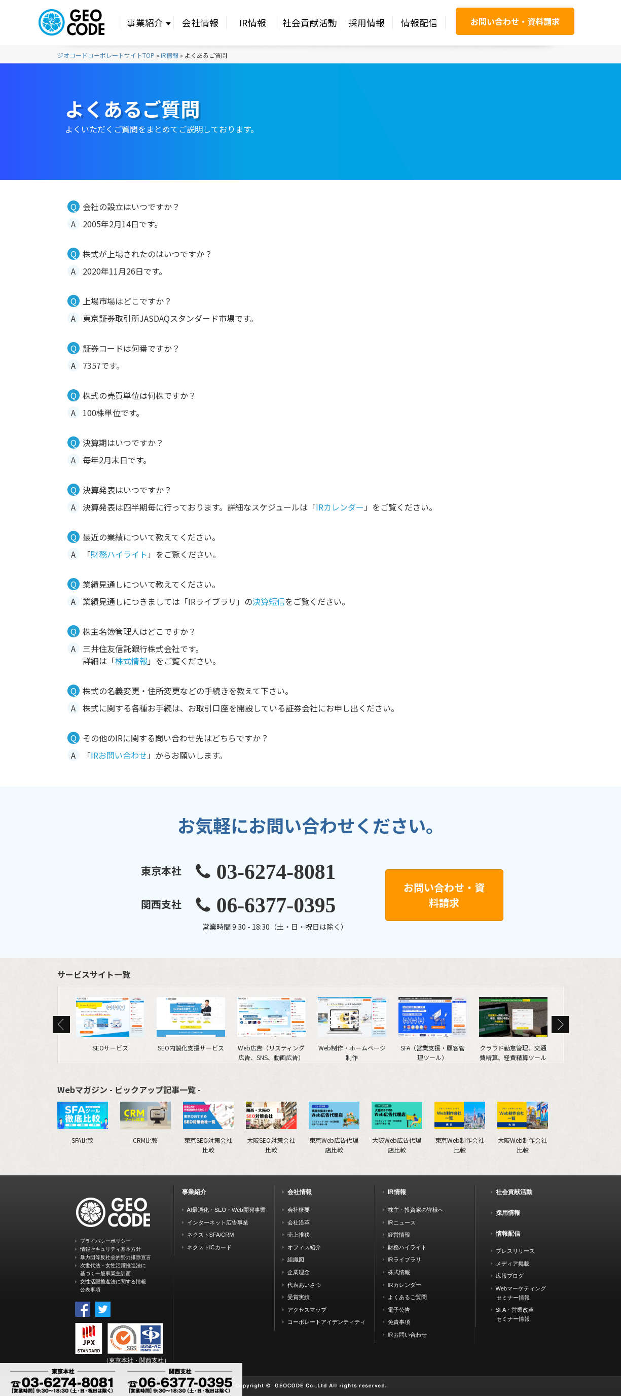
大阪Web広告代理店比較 (397, 1128)
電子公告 (399, 1310)
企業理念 (298, 1272)
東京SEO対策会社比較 (208, 1128)
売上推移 (298, 1235)
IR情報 (252, 22)
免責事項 (399, 1322)
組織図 (295, 1259)
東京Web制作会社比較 (459, 1128)
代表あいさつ (304, 1285)
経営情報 (399, 1235)
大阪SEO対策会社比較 (271, 1128)
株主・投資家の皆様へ (416, 1210)
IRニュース (402, 1222)
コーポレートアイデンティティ (326, 1322)
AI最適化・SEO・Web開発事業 (226, 1210)
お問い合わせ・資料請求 (515, 21)
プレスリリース (515, 1251)
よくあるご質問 (407, 1297)
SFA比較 (82, 1123)
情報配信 (419, 22)
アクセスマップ (306, 1310)
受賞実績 (298, 1297)
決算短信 (268, 601)
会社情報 (200, 22)
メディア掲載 (512, 1264)
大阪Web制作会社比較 (522, 1128)
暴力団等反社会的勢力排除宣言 (115, 1257)
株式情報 (131, 661)
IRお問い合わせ (119, 755)
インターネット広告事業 (217, 1222)
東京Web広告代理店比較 (334, 1128)
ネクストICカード (209, 1247)
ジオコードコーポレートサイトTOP (106, 55)
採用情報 (366, 22)
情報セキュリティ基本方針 (110, 1249)
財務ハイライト (119, 554)
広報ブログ (510, 1276)
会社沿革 (298, 1222)
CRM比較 (145, 1123)
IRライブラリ (404, 1259)
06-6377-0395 (276, 905)
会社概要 (298, 1210)
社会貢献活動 (309, 22)
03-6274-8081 (276, 871)
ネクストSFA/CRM (210, 1235)
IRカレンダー (340, 507)
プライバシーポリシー (105, 1241)
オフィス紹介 (304, 1247)
